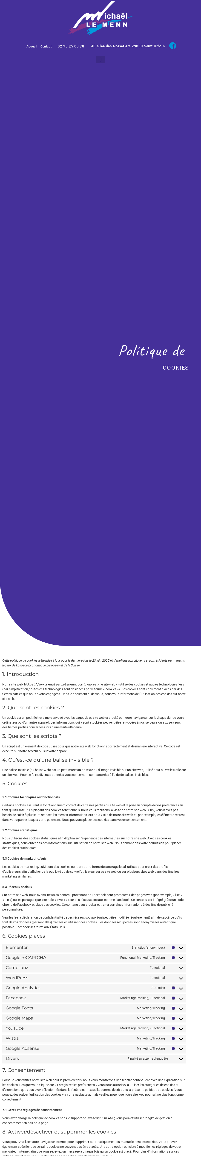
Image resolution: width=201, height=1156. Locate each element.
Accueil (31, 46)
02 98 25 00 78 (71, 46)
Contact (46, 46)
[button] (100, 59)
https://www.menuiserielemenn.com (53, 684)
